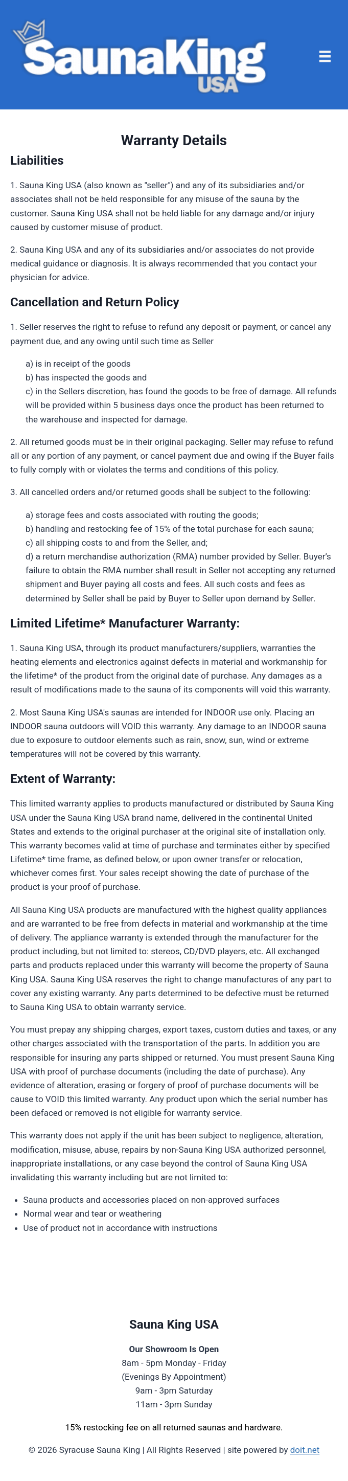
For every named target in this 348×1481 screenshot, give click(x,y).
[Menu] (325, 56)
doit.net (304, 1450)
